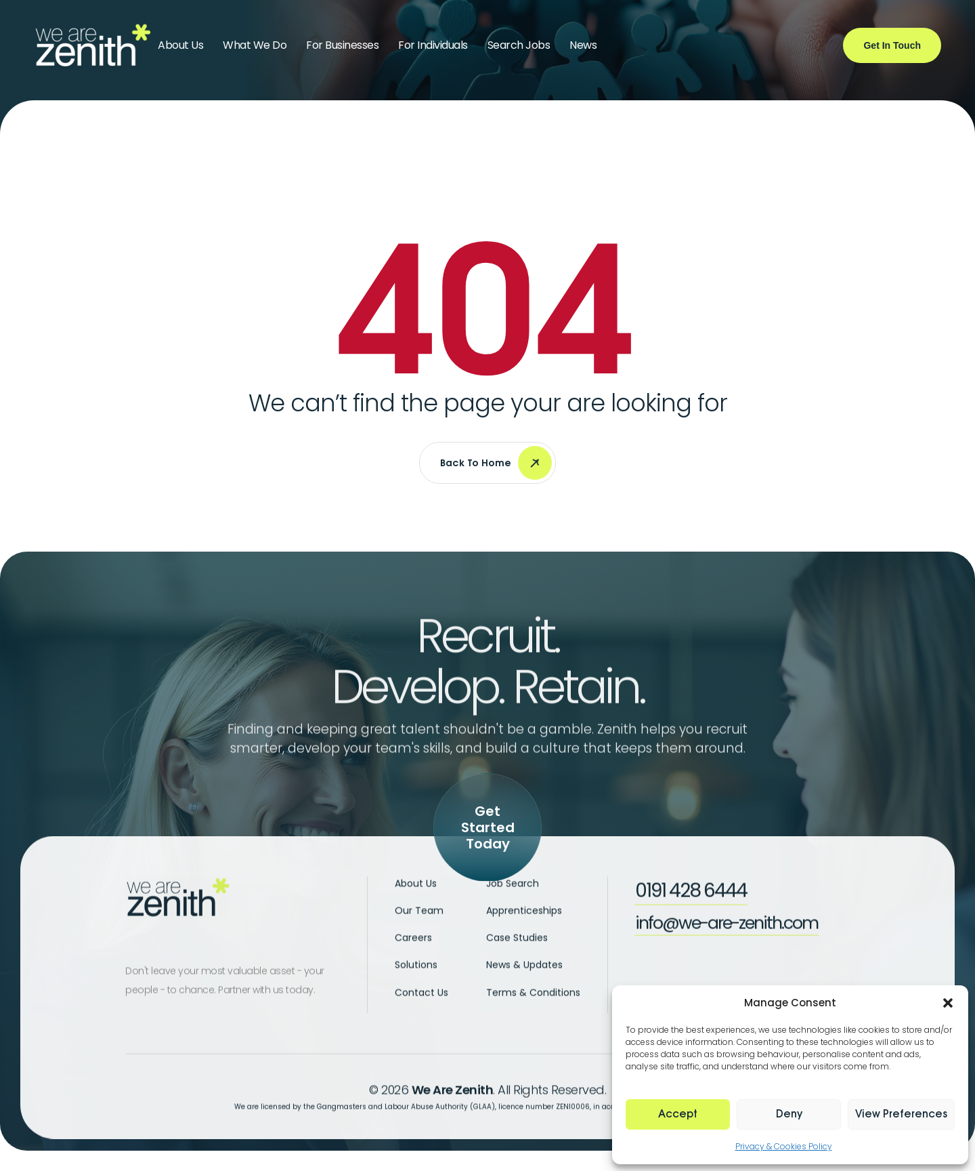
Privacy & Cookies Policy (783, 1146)
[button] (948, 1003)
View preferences (901, 1114)
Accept (677, 1114)
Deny (789, 1114)
